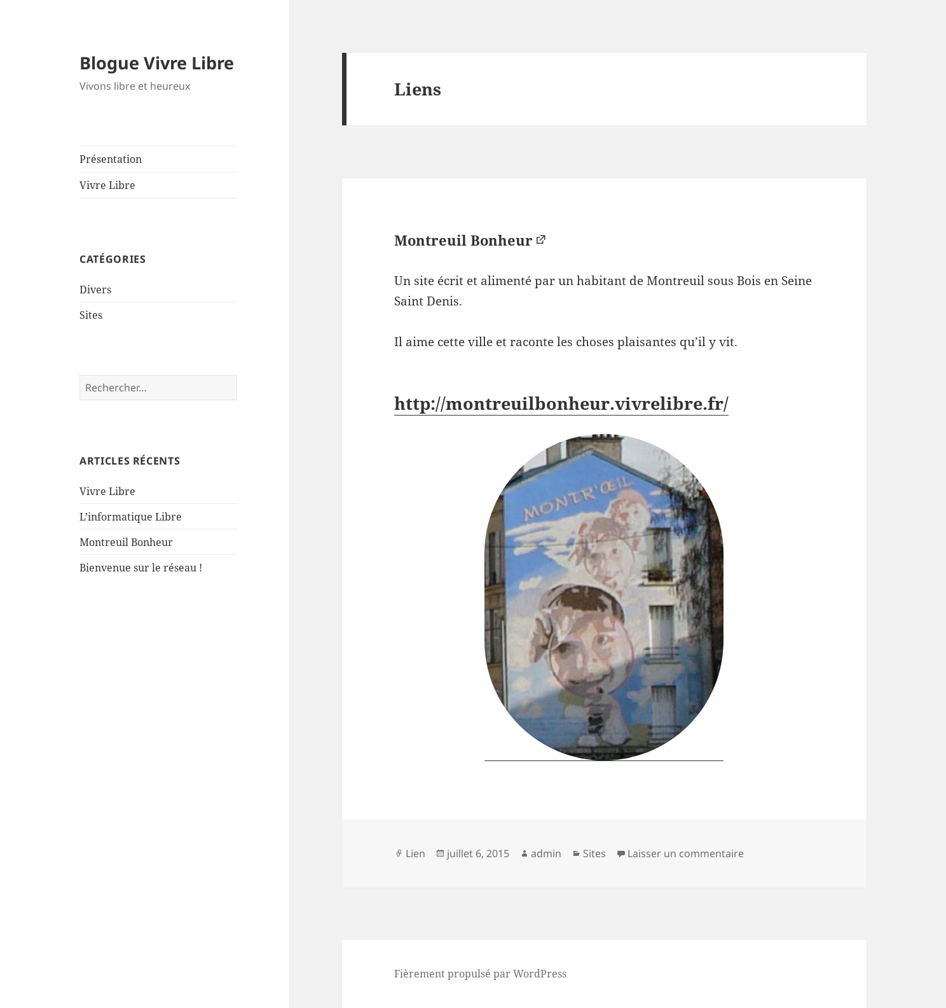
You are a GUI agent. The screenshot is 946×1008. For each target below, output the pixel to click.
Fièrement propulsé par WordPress (480, 974)
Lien (415, 853)
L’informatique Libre (130, 517)
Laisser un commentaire (685, 853)
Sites (90, 315)
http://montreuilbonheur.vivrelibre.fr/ (561, 403)
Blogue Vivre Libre (156, 62)
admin (546, 853)
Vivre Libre (107, 185)
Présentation (110, 159)
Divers (95, 290)
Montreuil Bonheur (126, 542)
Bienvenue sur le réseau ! (140, 568)
